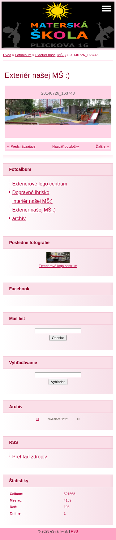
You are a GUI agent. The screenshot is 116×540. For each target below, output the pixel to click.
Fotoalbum (23, 55)
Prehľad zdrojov (29, 456)
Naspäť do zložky (65, 146)
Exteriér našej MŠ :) (50, 55)
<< (37, 419)
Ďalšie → (103, 146)
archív (19, 218)
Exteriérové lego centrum (39, 183)
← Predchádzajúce (21, 146)
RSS (74, 531)
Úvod (7, 55)
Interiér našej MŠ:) (32, 201)
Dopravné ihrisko (30, 192)
